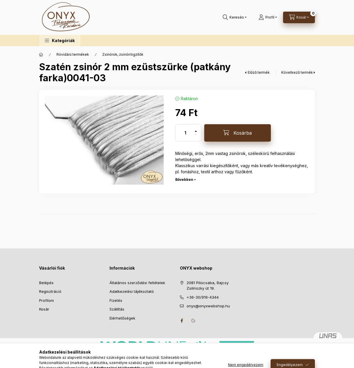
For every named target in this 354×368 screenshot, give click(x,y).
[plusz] (196, 129)
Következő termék (297, 72)
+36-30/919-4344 (203, 297)
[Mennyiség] (185, 133)
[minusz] (196, 137)
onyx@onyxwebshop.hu (208, 306)
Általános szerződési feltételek (137, 282)
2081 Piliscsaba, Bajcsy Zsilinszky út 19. (208, 285)
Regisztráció (50, 291)
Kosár (44, 309)
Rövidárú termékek (72, 54)
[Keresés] (235, 17)
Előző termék (259, 72)
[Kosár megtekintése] (299, 17)
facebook (181, 320)
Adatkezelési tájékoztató (132, 291)
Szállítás (117, 309)
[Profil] (268, 17)
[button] (60, 40)
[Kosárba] (237, 133)
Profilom (46, 300)
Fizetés (116, 300)
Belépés (46, 282)
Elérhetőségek (122, 318)
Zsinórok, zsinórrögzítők (122, 54)
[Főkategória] (41, 54)
